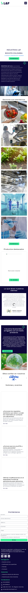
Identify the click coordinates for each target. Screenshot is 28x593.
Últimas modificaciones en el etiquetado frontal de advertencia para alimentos (13, 479)
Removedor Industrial (14, 270)
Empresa (3, 526)
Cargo (2, 530)
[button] (25, 3)
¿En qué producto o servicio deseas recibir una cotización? (13, 535)
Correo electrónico (5, 518)
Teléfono (3, 522)
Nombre (3, 514)
